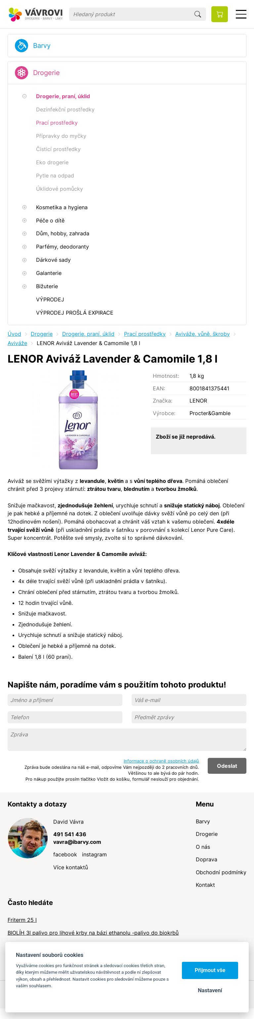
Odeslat (227, 766)
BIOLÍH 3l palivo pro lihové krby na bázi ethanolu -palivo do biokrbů (93, 932)
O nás (203, 846)
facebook (65, 854)
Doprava (206, 859)
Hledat (198, 14)
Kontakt (205, 885)
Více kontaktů (70, 867)
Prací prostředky (145, 334)
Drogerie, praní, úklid (88, 334)
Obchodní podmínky (221, 872)
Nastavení (210, 990)
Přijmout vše (210, 970)
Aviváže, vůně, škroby (202, 334)
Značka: (162, 400)
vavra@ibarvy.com (77, 842)
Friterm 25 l (22, 920)
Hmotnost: (166, 375)
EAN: (159, 388)
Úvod (14, 334)
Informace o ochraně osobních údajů (161, 761)
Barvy (42, 46)
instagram (94, 854)
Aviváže (17, 343)
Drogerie (46, 73)
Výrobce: (164, 413)
